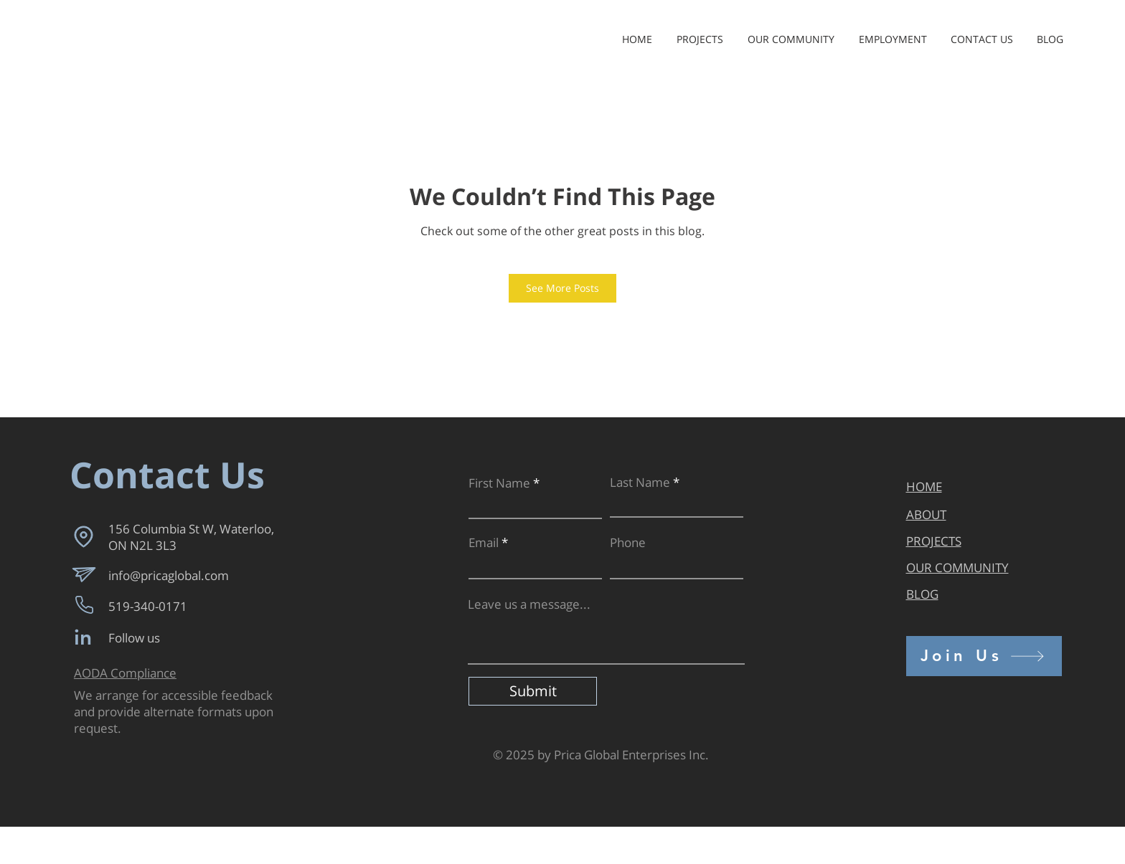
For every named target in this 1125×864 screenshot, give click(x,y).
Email (484, 542)
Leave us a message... (529, 604)
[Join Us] (984, 656)
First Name (499, 483)
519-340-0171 (147, 606)
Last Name (640, 482)
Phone (628, 542)
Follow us (134, 638)
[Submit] (533, 691)
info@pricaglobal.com (168, 575)
